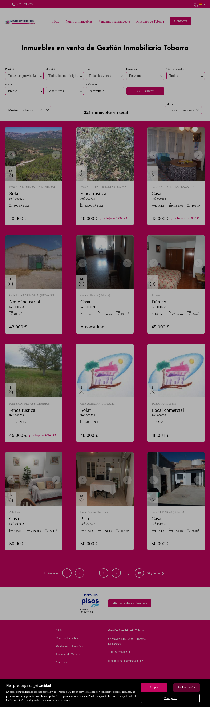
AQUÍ (59, 696)
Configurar (170, 698)
